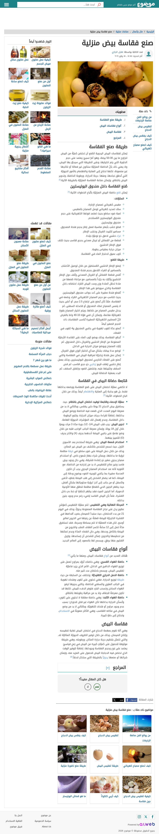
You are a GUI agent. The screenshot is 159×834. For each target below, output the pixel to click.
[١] (60, 179)
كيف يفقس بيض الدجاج (142, 137)
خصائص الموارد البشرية (38, 378)
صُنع (118, 192)
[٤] (69, 555)
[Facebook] (152, 816)
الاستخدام (64, 610)
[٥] (71, 656)
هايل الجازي (117, 52)
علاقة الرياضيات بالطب (39, 390)
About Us (46, 827)
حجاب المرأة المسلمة (40, 354)
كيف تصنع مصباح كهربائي (142, 146)
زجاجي (92, 364)
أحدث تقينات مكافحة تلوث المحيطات (32, 396)
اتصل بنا (18, 815)
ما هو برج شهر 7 (42, 360)
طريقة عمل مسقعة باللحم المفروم (32, 366)
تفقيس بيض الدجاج (145, 128)
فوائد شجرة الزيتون (40, 348)
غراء (119, 235)
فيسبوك (133, 700)
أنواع (106, 555)
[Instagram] (139, 816)
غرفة (70, 451)
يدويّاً (105, 657)
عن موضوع (46, 815)
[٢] (69, 192)
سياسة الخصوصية (43, 821)
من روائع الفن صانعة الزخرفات (143, 119)
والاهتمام (89, 391)
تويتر (121, 700)
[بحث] (99, 4)
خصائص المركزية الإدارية (38, 402)
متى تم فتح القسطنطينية (37, 372)
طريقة (120, 579)
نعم (97, 686)
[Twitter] (145, 816)
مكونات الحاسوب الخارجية (38, 384)
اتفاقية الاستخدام (14, 821)
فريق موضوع (16, 827)
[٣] (104, 395)
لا (88, 686)
